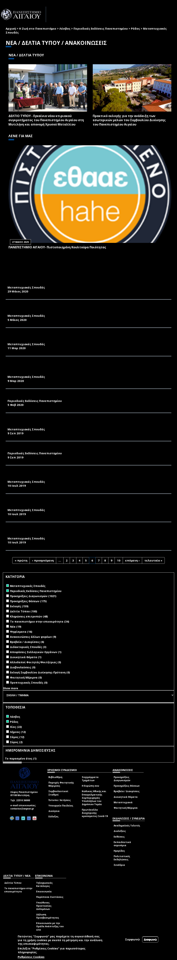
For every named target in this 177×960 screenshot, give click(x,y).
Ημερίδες (119, 850)
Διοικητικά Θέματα (126, 797)
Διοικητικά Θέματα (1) (25, 657)
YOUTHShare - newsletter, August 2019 (40, 449)
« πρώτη (21, 560)
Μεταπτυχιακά (123, 802)
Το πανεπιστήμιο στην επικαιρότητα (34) (39, 621)
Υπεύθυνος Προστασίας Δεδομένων (43, 906)
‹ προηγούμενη (43, 560)
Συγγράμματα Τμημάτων (90, 779)
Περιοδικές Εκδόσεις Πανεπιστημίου (101, 28)
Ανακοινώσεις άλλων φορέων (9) (33, 637)
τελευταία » (153, 560)
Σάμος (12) (17, 737)
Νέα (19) (15, 626)
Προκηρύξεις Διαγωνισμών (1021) (33, 596)
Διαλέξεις (120, 831)
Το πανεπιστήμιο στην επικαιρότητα (18, 890)
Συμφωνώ (132, 939)
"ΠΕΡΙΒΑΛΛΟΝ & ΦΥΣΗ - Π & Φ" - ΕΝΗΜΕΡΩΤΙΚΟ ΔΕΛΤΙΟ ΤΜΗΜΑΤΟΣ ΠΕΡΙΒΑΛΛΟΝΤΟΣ (72, 397)
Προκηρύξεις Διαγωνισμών (122, 779)
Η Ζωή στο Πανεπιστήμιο (37, 28)
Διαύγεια (54, 811)
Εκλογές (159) (19, 606)
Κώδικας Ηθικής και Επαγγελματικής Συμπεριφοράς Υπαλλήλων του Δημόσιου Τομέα (94, 798)
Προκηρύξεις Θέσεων (126, 785)
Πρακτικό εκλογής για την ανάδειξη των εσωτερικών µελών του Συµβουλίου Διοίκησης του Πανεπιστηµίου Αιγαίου (129, 120)
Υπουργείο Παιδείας (60, 805)
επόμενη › (132, 560)
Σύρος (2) (16, 742)
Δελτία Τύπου (12, 882)
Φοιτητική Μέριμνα (126, 807)
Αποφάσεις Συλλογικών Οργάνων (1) (35, 652)
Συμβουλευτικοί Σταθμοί (58, 793)
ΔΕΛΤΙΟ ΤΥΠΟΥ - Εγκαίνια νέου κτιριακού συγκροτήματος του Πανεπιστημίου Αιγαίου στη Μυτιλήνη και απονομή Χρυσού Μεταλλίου (46, 120)
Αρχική (11, 28)
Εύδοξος (53, 816)
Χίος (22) (16, 727)
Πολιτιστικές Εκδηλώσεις (122, 858)
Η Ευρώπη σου (90, 785)
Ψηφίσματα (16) (21, 631)
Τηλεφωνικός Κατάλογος (44, 884)
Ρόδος (135, 28)
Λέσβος (64, 28)
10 (118, 560)
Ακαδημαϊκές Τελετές (127, 825)
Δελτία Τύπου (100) (23, 611)
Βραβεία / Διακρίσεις (126, 791)
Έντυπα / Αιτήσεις (59, 800)
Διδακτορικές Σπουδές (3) (28, 647)
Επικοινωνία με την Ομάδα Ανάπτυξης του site (50, 926)
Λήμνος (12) (18, 732)
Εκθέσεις (119, 836)
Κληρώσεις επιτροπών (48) (29, 616)
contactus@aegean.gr (23, 808)
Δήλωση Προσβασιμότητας (47, 916)
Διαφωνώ (150, 939)
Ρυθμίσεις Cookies (31, 957)
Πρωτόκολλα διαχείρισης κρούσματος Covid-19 (95, 813)
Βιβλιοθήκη (55, 777)
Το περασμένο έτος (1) (21, 758)
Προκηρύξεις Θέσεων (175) (28, 601)
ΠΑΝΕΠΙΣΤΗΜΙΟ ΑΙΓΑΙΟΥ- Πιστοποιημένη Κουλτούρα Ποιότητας (57, 247)
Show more (10, 688)
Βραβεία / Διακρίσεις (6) (27, 642)
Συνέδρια (119, 865)
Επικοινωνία (44, 891)
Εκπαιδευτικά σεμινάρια (122, 844)
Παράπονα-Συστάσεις (49, 897)
